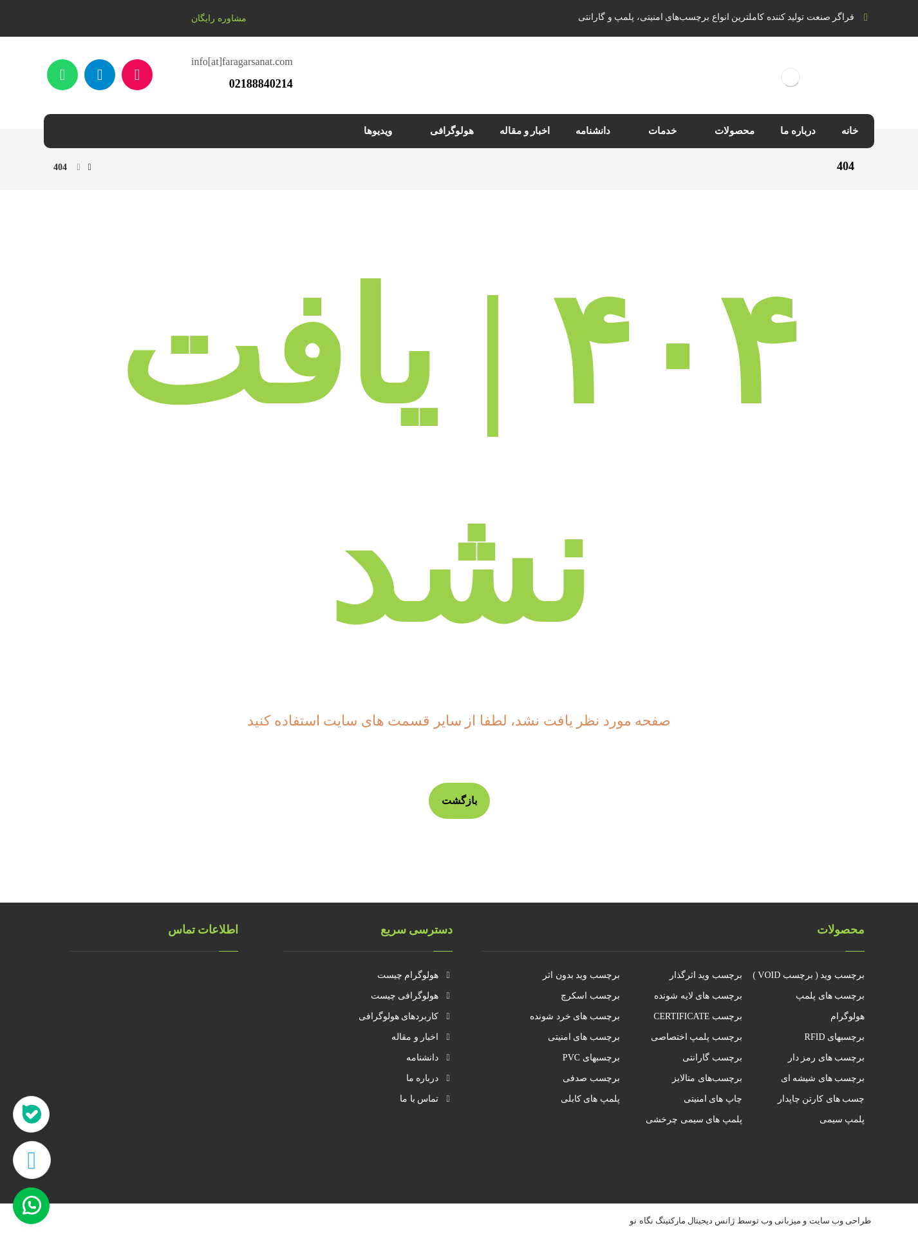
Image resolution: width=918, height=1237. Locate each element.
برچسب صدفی (591, 1078)
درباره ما (429, 1078)
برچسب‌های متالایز (707, 1078)
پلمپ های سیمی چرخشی (694, 1119)
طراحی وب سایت (840, 1220)
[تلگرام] (99, 74)
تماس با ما (426, 1099)
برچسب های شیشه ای (823, 1078)
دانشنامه (429, 1057)
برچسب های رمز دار (826, 1057)
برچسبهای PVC (591, 1057)
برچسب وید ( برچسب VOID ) (809, 975)
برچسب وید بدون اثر (581, 975)
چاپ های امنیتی (713, 1099)
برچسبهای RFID (835, 1037)
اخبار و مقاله (422, 1037)
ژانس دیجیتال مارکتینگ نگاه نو (682, 1220)
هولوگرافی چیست (412, 996)
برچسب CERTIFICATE (697, 1016)
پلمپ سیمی (842, 1119)
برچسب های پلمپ (830, 996)
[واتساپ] (62, 74)
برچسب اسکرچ (590, 996)
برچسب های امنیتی (584, 1037)
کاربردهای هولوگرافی (406, 1016)
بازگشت (459, 800)
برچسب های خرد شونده (575, 1016)
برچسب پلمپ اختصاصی (696, 1037)
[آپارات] (137, 74)
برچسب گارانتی (712, 1057)
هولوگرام (847, 1016)
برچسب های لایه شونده (698, 996)
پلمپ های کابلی (590, 1099)
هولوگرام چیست (415, 975)
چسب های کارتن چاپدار (821, 1099)
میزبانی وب (781, 1220)
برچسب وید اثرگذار (706, 975)
